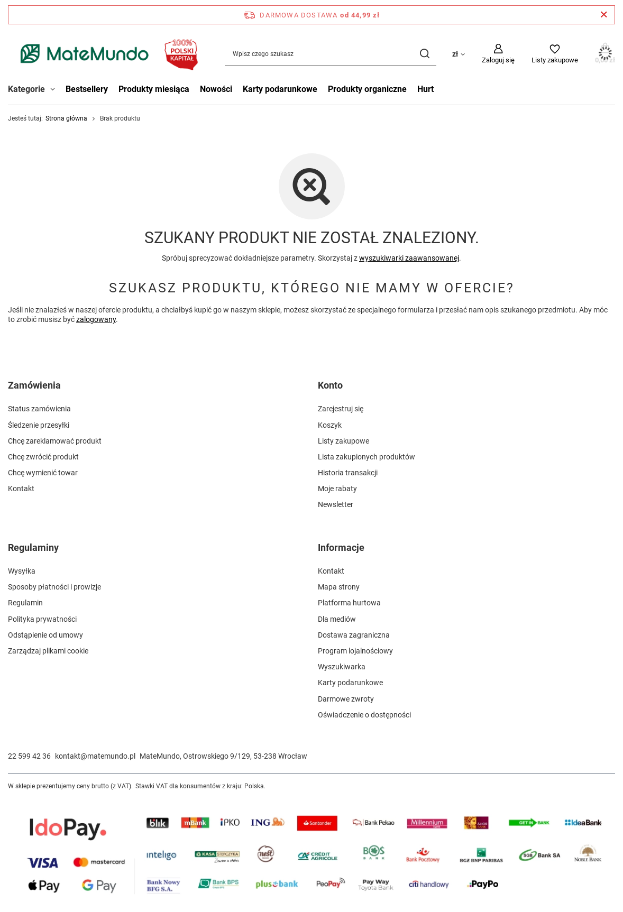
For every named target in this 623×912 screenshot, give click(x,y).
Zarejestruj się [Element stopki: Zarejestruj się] (340, 408)
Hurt (425, 89)
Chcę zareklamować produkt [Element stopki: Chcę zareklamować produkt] (55, 441)
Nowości (216, 89)
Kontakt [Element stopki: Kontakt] (21, 488)
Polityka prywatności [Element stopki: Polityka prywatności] (42, 619)
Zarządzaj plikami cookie (48, 651)
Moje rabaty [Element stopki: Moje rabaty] (337, 488)
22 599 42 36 (29, 756)
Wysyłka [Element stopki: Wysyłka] (21, 571)
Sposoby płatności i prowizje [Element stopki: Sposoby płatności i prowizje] (54, 587)
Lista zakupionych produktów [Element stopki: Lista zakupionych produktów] (366, 457)
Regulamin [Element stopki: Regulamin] (25, 602)
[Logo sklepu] (106, 53)
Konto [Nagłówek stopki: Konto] (330, 385)
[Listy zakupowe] (555, 54)
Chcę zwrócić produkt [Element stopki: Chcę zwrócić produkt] (43, 457)
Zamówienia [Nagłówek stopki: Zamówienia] (34, 385)
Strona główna (66, 118)
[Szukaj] (424, 54)
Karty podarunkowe (280, 89)
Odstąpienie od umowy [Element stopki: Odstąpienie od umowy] (45, 635)
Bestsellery (87, 89)
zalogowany (96, 320)
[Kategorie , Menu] (55, 90)
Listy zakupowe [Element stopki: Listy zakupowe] (343, 441)
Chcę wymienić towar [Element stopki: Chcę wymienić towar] (43, 472)
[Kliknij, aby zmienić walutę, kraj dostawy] (458, 53)
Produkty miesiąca (153, 89)
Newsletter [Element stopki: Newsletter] (335, 504)
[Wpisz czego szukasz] (330, 54)
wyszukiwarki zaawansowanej (409, 258)
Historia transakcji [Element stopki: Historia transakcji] (348, 472)
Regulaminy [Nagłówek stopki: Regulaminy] (33, 547)
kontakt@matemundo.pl (95, 756)
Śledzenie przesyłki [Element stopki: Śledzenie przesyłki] (38, 425)
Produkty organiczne (367, 89)
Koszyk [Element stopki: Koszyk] (330, 425)
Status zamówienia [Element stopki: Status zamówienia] (39, 408)
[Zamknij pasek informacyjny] (604, 14)
